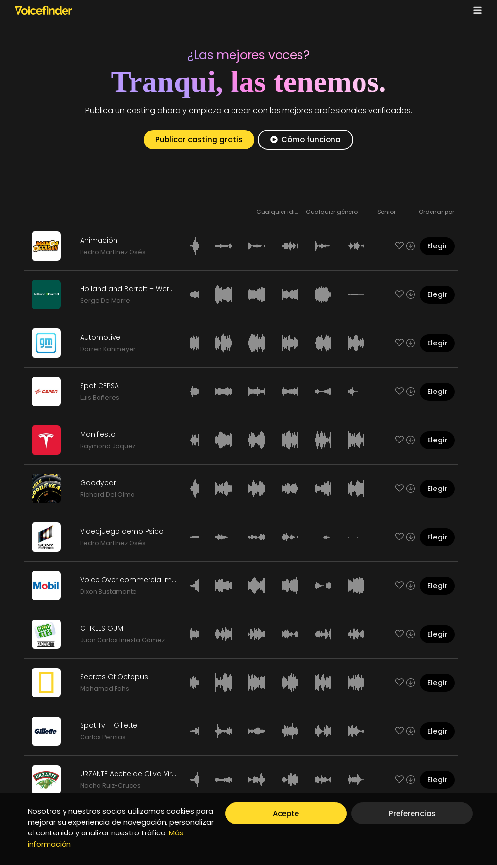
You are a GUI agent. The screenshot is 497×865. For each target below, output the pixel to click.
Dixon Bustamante (108, 592)
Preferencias (412, 813)
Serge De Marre (105, 300)
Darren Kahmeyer (108, 349)
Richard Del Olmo (107, 494)
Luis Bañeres (99, 397)
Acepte (286, 813)
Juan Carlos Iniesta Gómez (122, 640)
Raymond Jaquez (107, 446)
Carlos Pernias (103, 737)
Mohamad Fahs (104, 689)
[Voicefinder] (43, 10)
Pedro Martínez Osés (113, 252)
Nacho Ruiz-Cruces (110, 786)
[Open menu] (475, 9)
